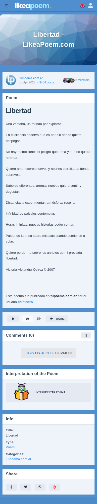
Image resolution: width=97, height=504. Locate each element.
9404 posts (46, 82)
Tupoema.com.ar (31, 78)
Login (29, 353)
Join (45, 353)
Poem (10, 447)
